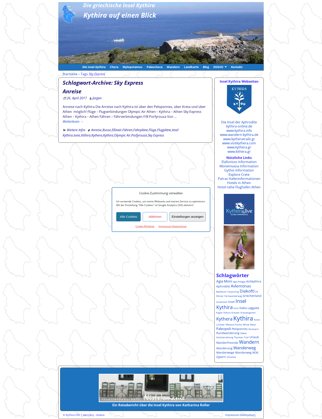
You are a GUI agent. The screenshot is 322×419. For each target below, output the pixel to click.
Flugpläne (164, 130)
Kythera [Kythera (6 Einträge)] (224, 319)
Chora (114, 67)
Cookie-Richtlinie (145, 226)
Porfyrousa (139, 135)
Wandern (173, 67)
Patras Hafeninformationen (239, 178)
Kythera (96, 135)
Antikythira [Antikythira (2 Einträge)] (253, 281)
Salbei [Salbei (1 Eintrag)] (243, 333)
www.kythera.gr (239, 147)
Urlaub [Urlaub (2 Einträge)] (254, 337)
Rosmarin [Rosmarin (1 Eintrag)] (253, 329)
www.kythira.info (239, 130)
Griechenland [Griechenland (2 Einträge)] (252, 296)
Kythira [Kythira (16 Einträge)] (243, 318)
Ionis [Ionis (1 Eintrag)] (236, 308)
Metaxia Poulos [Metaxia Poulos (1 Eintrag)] (234, 324)
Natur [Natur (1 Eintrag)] (253, 324)
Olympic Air (122, 135)
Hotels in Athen (239, 183)
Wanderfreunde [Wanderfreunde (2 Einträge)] (227, 343)
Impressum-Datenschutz (173, 226)
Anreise (72, 91)
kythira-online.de (239, 126)
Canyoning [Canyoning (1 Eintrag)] (233, 291)
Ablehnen (154, 216)
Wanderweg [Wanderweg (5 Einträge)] (244, 348)
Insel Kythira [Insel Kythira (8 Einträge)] (231, 304)
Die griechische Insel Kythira (119, 5)
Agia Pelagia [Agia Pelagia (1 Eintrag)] (239, 281)
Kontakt (237, 67)
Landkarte (191, 67)
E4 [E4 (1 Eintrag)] (256, 291)
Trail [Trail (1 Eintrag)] (246, 337)
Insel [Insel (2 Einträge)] (231, 302)
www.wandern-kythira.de (239, 134)
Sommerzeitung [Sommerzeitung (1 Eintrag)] (224, 337)
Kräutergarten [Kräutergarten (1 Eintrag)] (248, 312)
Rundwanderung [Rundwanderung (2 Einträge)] (227, 333)
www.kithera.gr (239, 151)
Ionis (77, 135)
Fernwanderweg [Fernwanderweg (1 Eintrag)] (233, 296)
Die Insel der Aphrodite (239, 122)
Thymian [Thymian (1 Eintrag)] (238, 337)
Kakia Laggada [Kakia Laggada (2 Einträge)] (249, 308)
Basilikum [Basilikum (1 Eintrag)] (221, 291)
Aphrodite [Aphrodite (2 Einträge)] (223, 286)
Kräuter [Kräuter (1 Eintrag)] (235, 312)
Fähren (127, 130)
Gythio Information (239, 170)
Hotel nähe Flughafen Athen (239, 187)
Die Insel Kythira (94, 67)
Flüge (152, 130)
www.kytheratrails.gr (239, 139)
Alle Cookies (128, 216)
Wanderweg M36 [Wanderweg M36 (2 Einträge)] (246, 352)
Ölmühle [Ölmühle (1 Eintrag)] (231, 357)
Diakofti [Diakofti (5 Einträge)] (247, 291)
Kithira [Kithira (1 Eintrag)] (227, 312)
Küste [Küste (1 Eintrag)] (257, 319)
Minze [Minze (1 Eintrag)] (246, 324)
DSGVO (218, 67)
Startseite (69, 74)
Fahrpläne (140, 130)
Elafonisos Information (239, 162)
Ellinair (117, 130)
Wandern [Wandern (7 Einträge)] (249, 342)
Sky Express (156, 135)
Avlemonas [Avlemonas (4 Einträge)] (241, 285)
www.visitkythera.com (239, 143)
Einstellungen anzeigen (188, 216)
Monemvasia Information (239, 166)
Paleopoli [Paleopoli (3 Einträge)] (223, 328)
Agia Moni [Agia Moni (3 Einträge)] (224, 281)
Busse (106, 130)
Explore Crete (239, 174)
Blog (206, 67)
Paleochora (154, 67)
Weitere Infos (76, 130)
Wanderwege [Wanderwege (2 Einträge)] (225, 352)
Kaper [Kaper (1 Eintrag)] (219, 312)
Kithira (86, 135)
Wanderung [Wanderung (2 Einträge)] (224, 348)
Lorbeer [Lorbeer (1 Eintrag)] (220, 324)
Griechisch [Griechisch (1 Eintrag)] (221, 302)
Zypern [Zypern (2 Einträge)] (221, 357)
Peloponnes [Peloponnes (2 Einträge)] (240, 329)
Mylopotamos (132, 67)
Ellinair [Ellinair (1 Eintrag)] (220, 296)
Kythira (108, 135)
